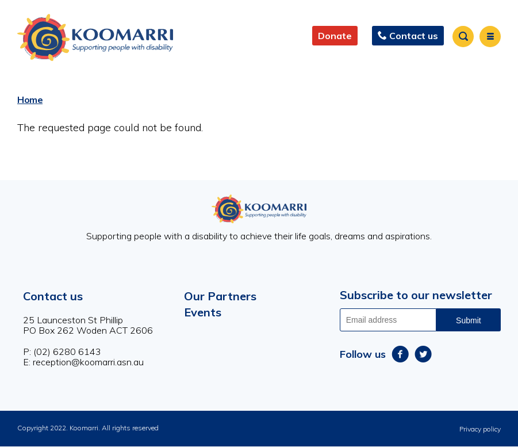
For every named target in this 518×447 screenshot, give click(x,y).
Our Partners (220, 296)
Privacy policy (480, 429)
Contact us (53, 296)
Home (30, 99)
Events (202, 312)
